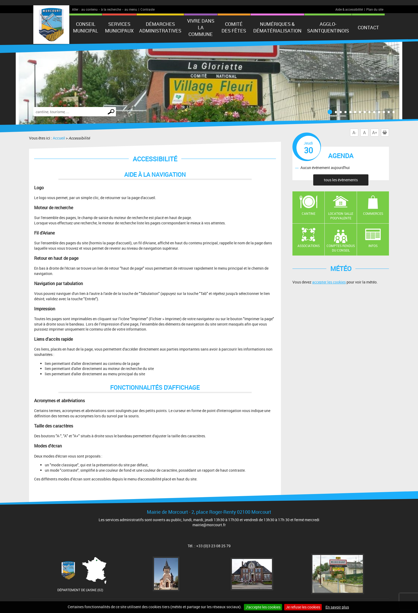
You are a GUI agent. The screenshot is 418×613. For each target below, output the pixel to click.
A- (354, 132)
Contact (368, 27)
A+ (374, 132)
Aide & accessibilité (349, 9)
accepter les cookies (329, 282)
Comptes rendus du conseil (341, 248)
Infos (372, 246)
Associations (309, 246)
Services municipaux (119, 27)
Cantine (308, 213)
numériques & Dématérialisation (277, 27)
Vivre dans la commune (200, 27)
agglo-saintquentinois (328, 27)
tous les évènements (341, 179)
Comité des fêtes (234, 27)
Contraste (147, 9)
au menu (130, 9)
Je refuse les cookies (303, 607)
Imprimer (386, 132)
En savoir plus (337, 607)
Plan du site (374, 9)
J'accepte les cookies (263, 607)
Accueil (59, 138)
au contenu (89, 9)
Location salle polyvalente (340, 215)
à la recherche (111, 9)
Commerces (373, 213)
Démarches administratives (160, 27)
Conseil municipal (85, 27)
